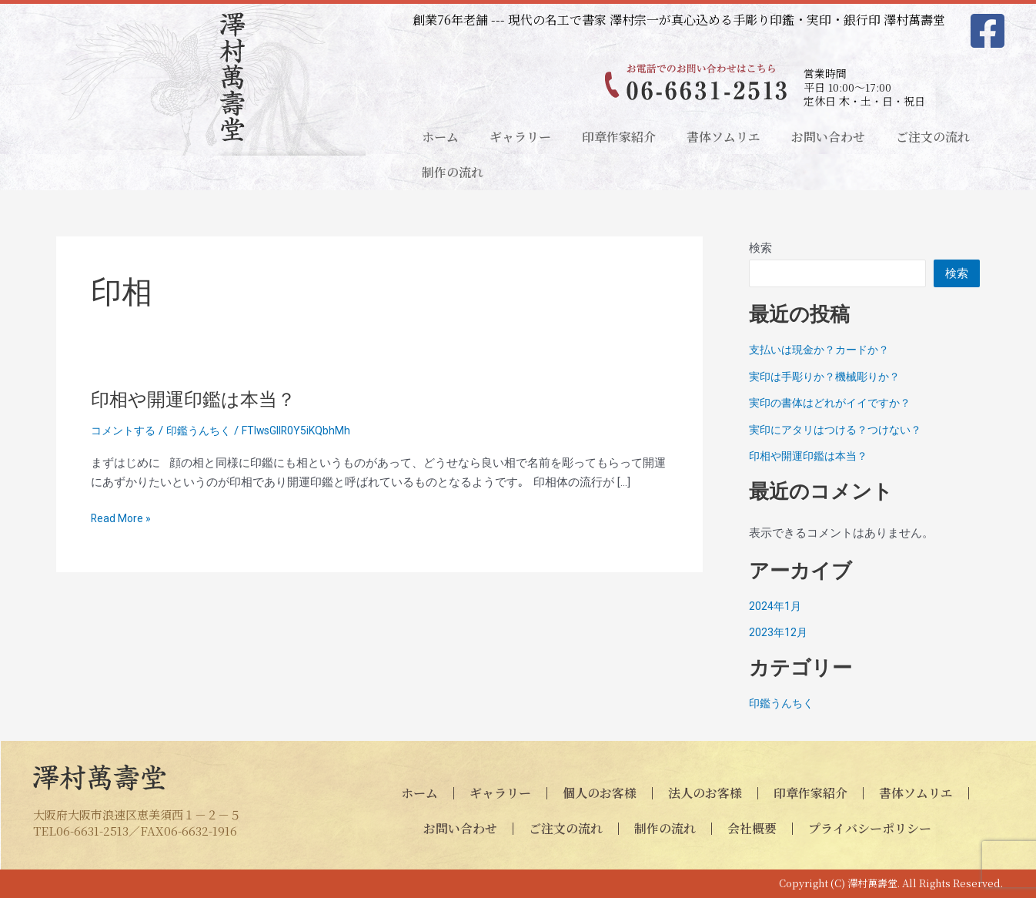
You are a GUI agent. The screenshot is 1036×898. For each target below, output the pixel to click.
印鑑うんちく (205, 430)
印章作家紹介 (619, 137)
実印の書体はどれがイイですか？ (835, 403)
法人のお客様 (705, 793)
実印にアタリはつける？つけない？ (841, 430)
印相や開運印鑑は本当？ (201, 398)
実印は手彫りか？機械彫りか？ (830, 377)
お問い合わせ (828, 137)
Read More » (122, 518)
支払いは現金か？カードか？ (824, 350)
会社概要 (752, 828)
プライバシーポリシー (869, 828)
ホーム (440, 137)
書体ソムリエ (723, 137)
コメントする (125, 430)
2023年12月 (779, 632)
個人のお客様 (600, 793)
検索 (760, 248)
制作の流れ (452, 172)
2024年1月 (776, 606)
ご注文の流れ (933, 137)
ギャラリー (520, 137)
